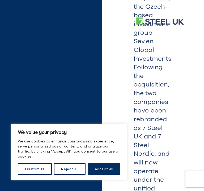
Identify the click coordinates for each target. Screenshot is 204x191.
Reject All (69, 169)
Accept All (104, 169)
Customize (35, 169)
